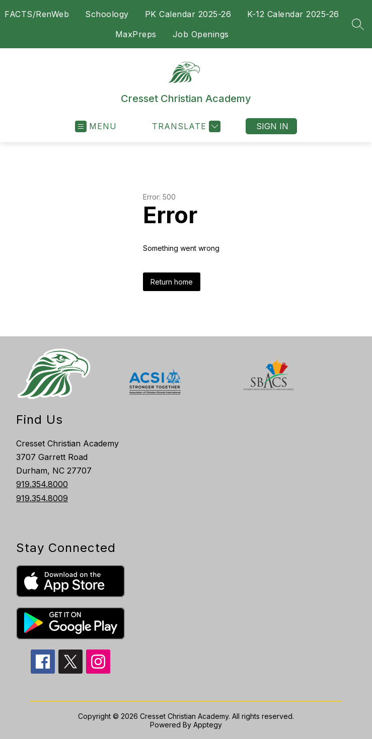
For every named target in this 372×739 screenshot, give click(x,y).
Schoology (107, 14)
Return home (172, 282)
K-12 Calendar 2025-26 (293, 14)
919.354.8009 (42, 498)
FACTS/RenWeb (37, 14)
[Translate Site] (185, 126)
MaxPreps (136, 34)
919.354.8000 (42, 484)
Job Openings (201, 34)
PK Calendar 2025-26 (188, 14)
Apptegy (207, 724)
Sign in (272, 126)
